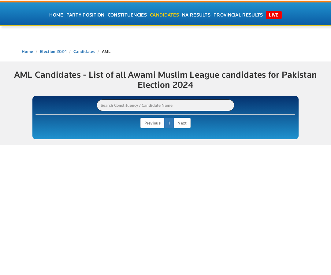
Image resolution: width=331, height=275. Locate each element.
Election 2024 (53, 51)
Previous (152, 214)
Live (273, 15)
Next (182, 214)
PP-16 (44, 131)
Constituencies (127, 15)
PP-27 (44, 166)
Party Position (85, 15)
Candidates (164, 15)
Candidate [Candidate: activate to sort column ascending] (101, 120)
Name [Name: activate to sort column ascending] (44, 120)
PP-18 (44, 143)
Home (56, 15)
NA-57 (44, 200)
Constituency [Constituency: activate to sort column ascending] (211, 120)
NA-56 (44, 189)
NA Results (196, 15)
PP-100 (45, 177)
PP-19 (44, 154)
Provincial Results (238, 15)
